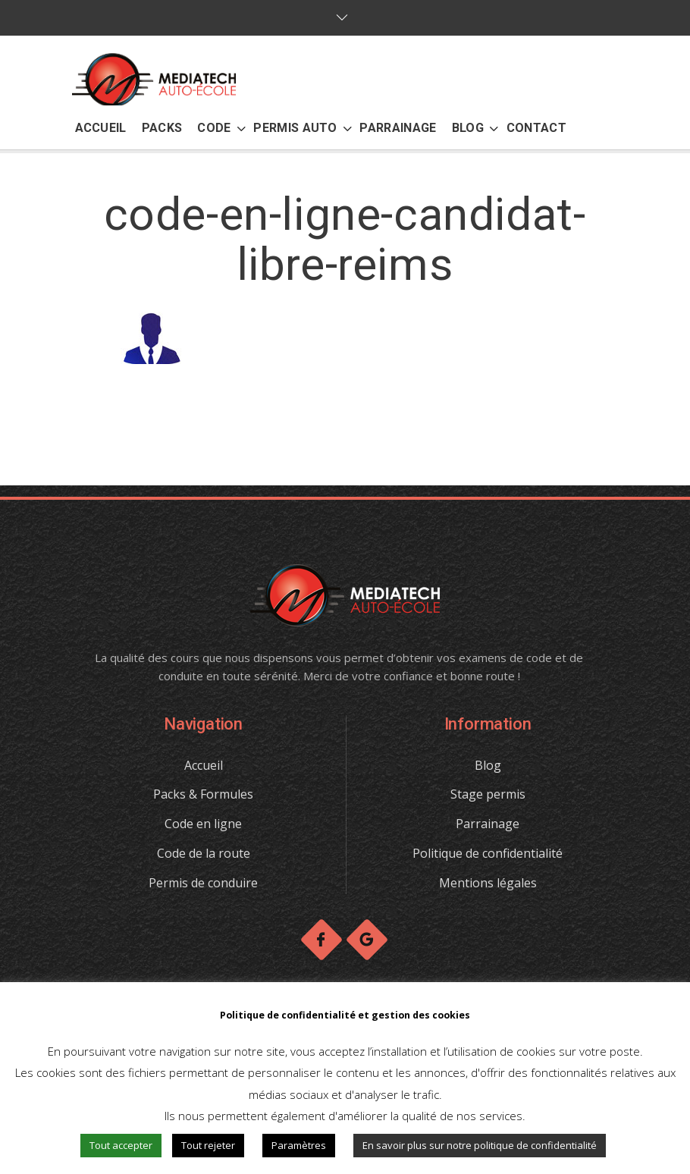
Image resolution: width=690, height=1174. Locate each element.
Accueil (203, 765)
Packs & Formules (203, 794)
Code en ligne (203, 823)
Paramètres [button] (298, 1145)
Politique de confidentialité (487, 853)
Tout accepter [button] (120, 1145)
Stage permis (487, 794)
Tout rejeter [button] (208, 1145)
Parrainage (487, 823)
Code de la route (203, 853)
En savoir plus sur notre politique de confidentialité (479, 1145)
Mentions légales (488, 882)
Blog (488, 765)
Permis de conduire (203, 882)
